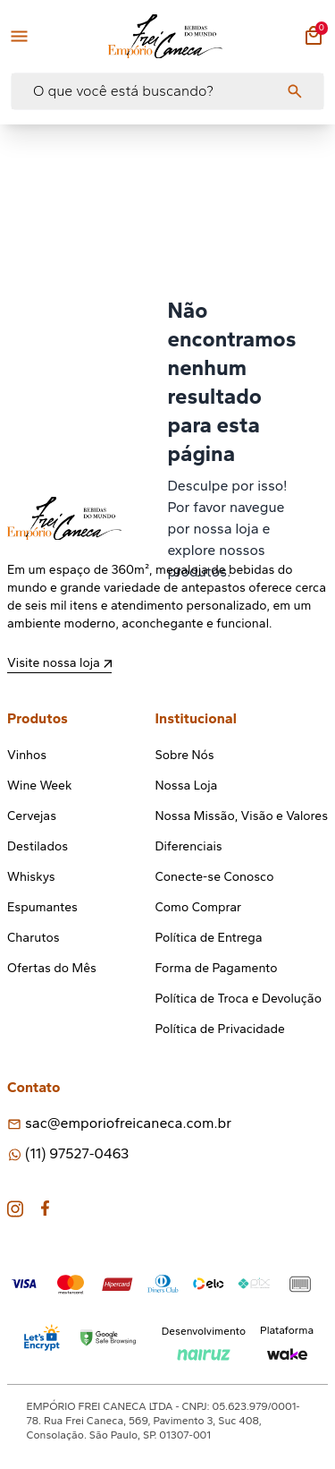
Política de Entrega (209, 937)
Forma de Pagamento (216, 968)
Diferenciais (188, 846)
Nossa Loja (186, 785)
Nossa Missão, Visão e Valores (241, 816)
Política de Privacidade (220, 1029)
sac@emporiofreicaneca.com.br (128, 1123)
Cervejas (31, 816)
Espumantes (42, 907)
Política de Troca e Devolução (238, 998)
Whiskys (31, 876)
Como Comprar (198, 907)
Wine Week (39, 785)
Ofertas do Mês (51, 968)
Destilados (37, 846)
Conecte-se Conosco (214, 876)
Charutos (33, 937)
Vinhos (26, 755)
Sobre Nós (184, 755)
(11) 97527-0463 (77, 1153)
